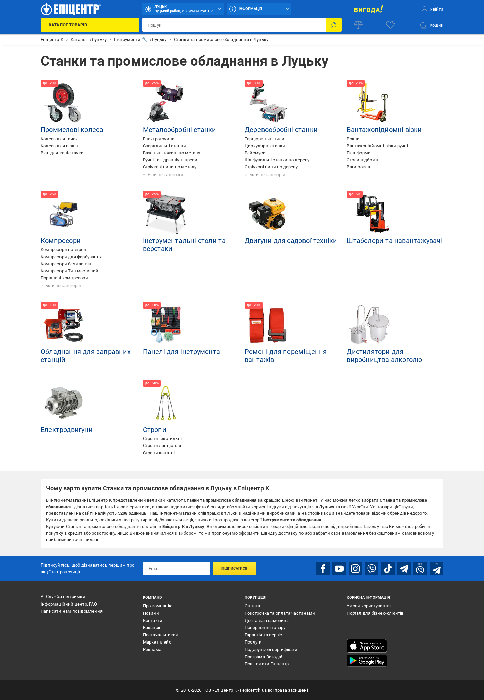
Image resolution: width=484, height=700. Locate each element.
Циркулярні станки (265, 145)
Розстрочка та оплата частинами (280, 613)
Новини (151, 613)
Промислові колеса (72, 130)
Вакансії (151, 627)
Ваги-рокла (358, 166)
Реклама (152, 649)
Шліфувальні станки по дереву (277, 159)
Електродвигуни (67, 430)
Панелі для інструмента (181, 352)
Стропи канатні (159, 452)
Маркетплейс (157, 642)
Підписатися (234, 568)
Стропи (154, 430)
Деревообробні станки (281, 130)
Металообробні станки (179, 130)
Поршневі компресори (64, 277)
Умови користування (369, 605)
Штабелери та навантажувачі (394, 241)
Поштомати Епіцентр (267, 663)
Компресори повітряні (64, 249)
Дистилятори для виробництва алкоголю (384, 356)
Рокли (353, 138)
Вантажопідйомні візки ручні (377, 145)
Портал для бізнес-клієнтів (375, 613)
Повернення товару (265, 627)
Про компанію (158, 605)
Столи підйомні (363, 159)
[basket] (430, 25)
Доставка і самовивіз (267, 620)
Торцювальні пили (264, 138)
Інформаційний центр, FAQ (69, 603)
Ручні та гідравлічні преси (170, 159)
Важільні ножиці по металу (171, 152)
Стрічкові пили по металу (170, 166)
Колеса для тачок (59, 138)
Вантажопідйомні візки (384, 130)
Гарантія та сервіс (263, 634)
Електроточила (159, 138)
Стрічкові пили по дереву (271, 166)
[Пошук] (334, 25)
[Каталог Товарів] (90, 25)
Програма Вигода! (263, 656)
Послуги (253, 642)
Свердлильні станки (164, 145)
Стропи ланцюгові (162, 445)
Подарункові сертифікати (271, 649)
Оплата (252, 605)
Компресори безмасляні (66, 263)
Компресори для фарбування (71, 256)
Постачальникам (161, 634)
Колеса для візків (59, 145)
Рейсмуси (255, 152)
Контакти (153, 620)
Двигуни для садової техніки (291, 241)
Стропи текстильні (162, 438)
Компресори (61, 241)
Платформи (359, 152)
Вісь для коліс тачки (62, 152)
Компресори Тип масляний (70, 270)
